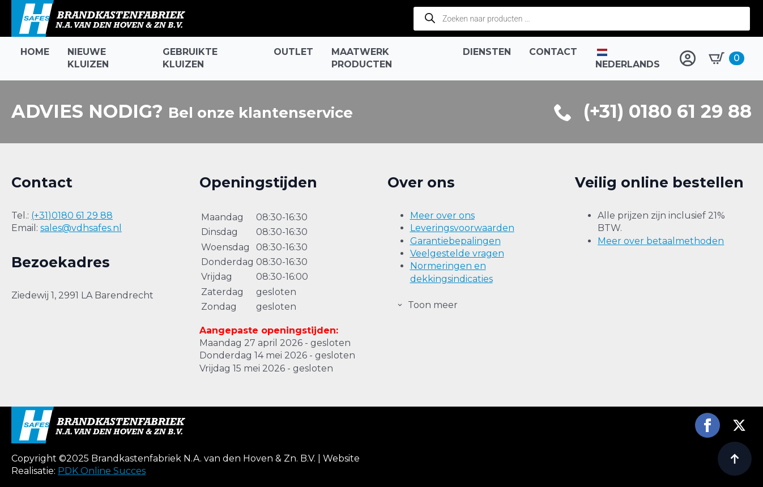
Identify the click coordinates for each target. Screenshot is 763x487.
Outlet (293, 51)
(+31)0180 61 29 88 (72, 215)
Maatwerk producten (361, 58)
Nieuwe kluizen (88, 58)
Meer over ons (442, 215)
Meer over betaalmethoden (661, 241)
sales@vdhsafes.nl (81, 228)
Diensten (487, 51)
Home (34, 51)
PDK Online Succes (102, 470)
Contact (553, 51)
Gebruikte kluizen (190, 58)
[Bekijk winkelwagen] (726, 58)
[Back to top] (735, 459)
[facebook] (707, 425)
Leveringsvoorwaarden (462, 228)
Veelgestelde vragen (457, 253)
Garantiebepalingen (455, 241)
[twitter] (739, 425)
